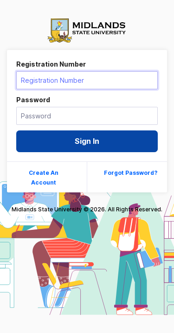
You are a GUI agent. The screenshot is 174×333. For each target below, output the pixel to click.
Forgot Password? (130, 172)
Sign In (87, 141)
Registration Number (51, 64)
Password (33, 100)
